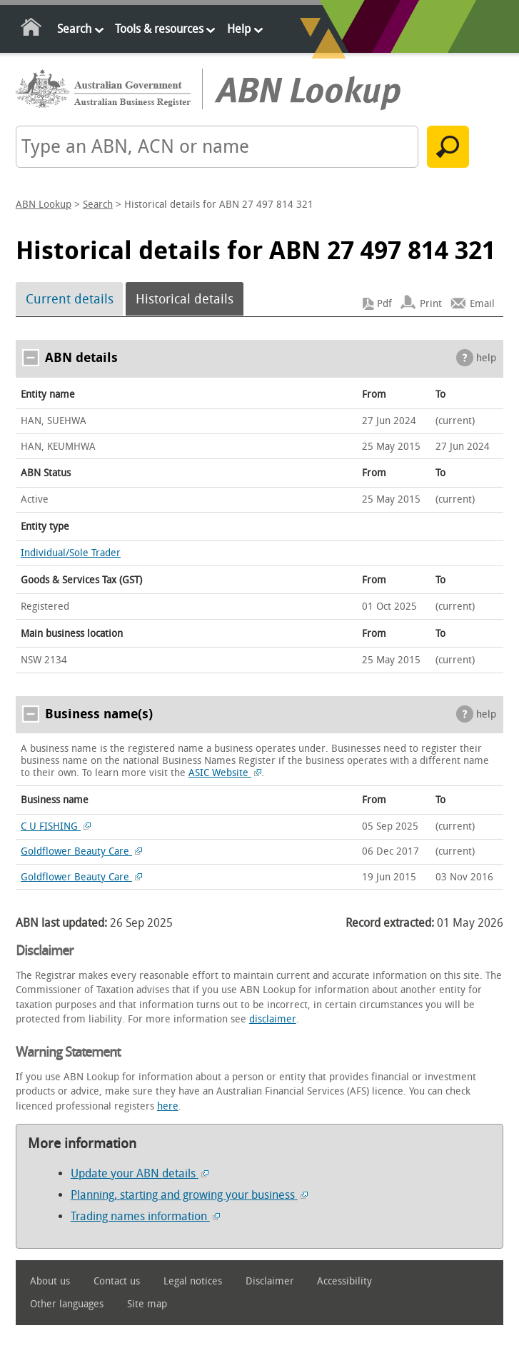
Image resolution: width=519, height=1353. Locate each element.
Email (482, 304)
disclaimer (272, 1019)
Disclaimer (270, 1281)
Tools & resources (159, 29)
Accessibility (344, 1281)
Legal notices (192, 1281)
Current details (70, 299)
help (486, 358)
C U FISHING (56, 826)
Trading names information (145, 1216)
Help (239, 29)
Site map (147, 1304)
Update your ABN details (139, 1173)
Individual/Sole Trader (71, 553)
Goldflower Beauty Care (81, 851)
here (167, 1106)
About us (50, 1281)
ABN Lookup (43, 204)
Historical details (184, 299)
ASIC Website (224, 773)
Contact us (117, 1281)
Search (74, 29)
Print (431, 304)
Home (32, 29)
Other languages (67, 1304)
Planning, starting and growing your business (189, 1195)
